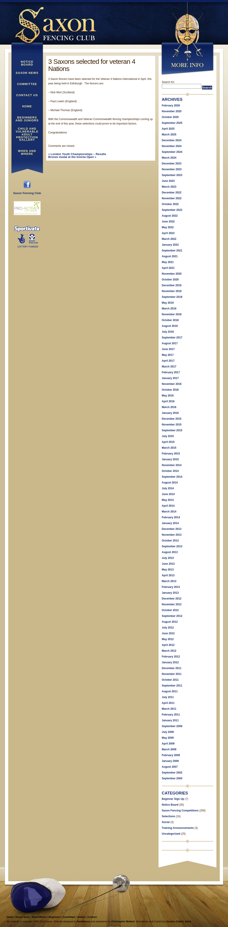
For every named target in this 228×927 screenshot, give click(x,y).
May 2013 (168, 569)
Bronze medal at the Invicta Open (72, 157)
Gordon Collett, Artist (178, 921)
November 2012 (172, 604)
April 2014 (168, 505)
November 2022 (172, 198)
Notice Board (27, 63)
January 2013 (170, 592)
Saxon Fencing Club (27, 192)
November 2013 (172, 534)
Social (166, 822)
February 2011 (171, 714)
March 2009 (169, 749)
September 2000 (172, 778)
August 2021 (170, 256)
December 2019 (171, 285)
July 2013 (168, 558)
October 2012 (170, 610)
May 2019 (168, 302)
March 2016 (169, 407)
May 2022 (168, 227)
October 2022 (170, 204)
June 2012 (168, 633)
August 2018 (170, 326)
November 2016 (172, 384)
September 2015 (172, 430)
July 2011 (168, 697)
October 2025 (170, 117)
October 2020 (170, 279)
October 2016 (170, 389)
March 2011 (169, 708)
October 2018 (170, 320)
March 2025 (169, 134)
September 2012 (172, 616)
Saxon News (27, 73)
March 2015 (169, 447)
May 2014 (168, 500)
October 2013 (170, 540)
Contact (92, 917)
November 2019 (172, 291)
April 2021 (168, 268)
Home (27, 106)
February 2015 (171, 453)
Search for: (168, 82)
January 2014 (170, 523)
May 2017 (168, 355)
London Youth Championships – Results (77, 154)
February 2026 (171, 105)
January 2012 (170, 662)
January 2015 (170, 459)
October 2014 (170, 471)
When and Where (27, 152)
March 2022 (169, 239)
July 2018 (168, 331)
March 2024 (169, 157)
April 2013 (168, 575)
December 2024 (171, 140)
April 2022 (168, 233)
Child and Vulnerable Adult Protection (27, 130)
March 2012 (169, 650)
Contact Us (27, 95)
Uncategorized (171, 833)
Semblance (83, 921)
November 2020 (172, 273)
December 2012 (171, 598)
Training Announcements (178, 828)
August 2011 (170, 691)
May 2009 (168, 737)
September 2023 (172, 175)
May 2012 (168, 639)
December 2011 (171, 668)
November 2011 (172, 674)
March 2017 (169, 366)
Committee (27, 84)
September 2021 (172, 250)
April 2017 (168, 360)
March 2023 (169, 186)
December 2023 (171, 163)
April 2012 (168, 645)
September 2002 (172, 772)
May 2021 (168, 262)
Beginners (55, 917)
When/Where (39, 917)
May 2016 (168, 395)
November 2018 (172, 314)
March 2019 (169, 308)
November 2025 (172, 111)
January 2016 (170, 413)
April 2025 (168, 128)
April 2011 (168, 703)
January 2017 (170, 378)
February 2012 (171, 656)
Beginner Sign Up (173, 798)
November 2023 (172, 169)
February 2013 (171, 587)
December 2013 (171, 529)
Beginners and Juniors (27, 119)
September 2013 (172, 546)
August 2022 (170, 215)
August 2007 (170, 766)
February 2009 (171, 755)
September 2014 (172, 476)
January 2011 (170, 720)
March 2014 (169, 511)
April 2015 (168, 442)
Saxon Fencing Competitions (180, 810)
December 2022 (171, 192)
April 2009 (168, 743)
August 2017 (170, 343)
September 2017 (172, 337)
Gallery (27, 139)
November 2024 (172, 146)
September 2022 (172, 210)
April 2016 (168, 401)
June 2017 (168, 349)
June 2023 (168, 180)
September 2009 (172, 726)
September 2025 (172, 122)
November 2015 (172, 424)
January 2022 (170, 244)
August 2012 (170, 621)
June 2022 (168, 221)
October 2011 (170, 679)
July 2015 (168, 436)
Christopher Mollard (123, 921)
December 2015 (171, 418)
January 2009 (170, 761)
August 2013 (170, 552)
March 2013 (169, 581)
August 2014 (170, 482)
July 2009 (168, 732)
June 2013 (168, 563)
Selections (168, 816)
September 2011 (172, 685)
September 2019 (172, 297)
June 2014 (168, 494)
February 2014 (171, 517)
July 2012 (168, 627)
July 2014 (168, 488)
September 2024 (172, 151)
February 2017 (171, 372)
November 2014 (172, 465)
